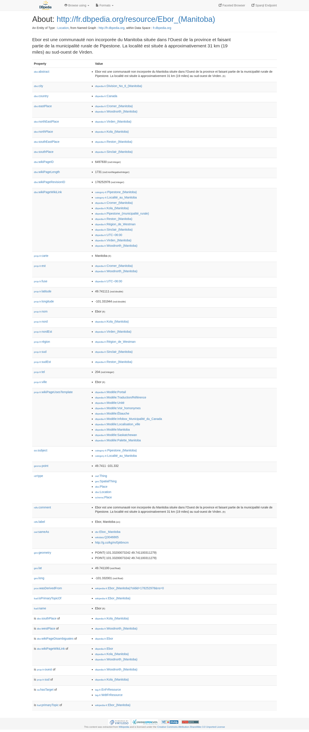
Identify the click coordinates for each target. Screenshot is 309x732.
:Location (103, 492)
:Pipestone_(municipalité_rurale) (122, 213)
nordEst (43, 331)
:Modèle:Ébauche (112, 413)
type (38, 476)
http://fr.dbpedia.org (111, 28)
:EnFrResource (108, 689)
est (40, 266)
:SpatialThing (106, 481)
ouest (44, 669)
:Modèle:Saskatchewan (116, 435)
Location (63, 28)
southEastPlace (46, 141)
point (41, 465)
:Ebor (104, 638)
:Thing (101, 476)
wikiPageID (44, 162)
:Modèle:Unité (109, 402)
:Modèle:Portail (110, 392)
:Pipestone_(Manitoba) (116, 192)
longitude (44, 301)
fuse (40, 281)
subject (40, 450)
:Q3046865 (107, 537)
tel (39, 372)
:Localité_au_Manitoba (116, 197)
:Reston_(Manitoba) (113, 141)
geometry (42, 552)
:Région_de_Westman (115, 224)
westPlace (46, 628)
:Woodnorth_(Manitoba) (116, 111)
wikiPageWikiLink (48, 192)
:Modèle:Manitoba (112, 429)
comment (42, 507)
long (39, 578)
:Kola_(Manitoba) (112, 131)
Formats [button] (105, 5)
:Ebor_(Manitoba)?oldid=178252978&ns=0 (129, 588)
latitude (42, 291)
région (42, 341)
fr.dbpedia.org (162, 28)
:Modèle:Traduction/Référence (120, 397)
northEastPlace (46, 121)
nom (40, 311)
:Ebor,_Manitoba (107, 532)
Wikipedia (124, 727)
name (40, 608)
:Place (101, 486)
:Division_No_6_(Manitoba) (118, 86)
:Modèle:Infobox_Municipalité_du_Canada (128, 419)
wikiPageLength (47, 172)
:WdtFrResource (109, 695)
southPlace (43, 151)
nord (41, 321)
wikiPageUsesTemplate (53, 392)
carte (41, 255)
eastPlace (43, 106)
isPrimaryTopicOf (47, 598)
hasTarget (45, 689)
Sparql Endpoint (264, 5)
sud (40, 351)
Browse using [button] (76, 5)
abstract (41, 71)
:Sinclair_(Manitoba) (114, 151)
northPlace (43, 131)
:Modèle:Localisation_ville (117, 424)
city (38, 86)
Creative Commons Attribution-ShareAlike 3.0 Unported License (191, 727)
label (39, 521)
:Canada (106, 96)
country (41, 96)
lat (38, 568)
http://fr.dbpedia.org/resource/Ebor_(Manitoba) (136, 19)
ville (40, 382)
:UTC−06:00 (108, 235)
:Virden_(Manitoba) (113, 121)
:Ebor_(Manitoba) (112, 598)
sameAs (41, 532)
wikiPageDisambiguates (55, 638)
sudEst (42, 362)
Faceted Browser (232, 5)
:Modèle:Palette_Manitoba (118, 440)
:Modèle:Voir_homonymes (118, 408)
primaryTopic (48, 705)
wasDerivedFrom (48, 588)
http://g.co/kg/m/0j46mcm (112, 542)
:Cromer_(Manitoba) (114, 106)
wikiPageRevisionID (49, 182)
